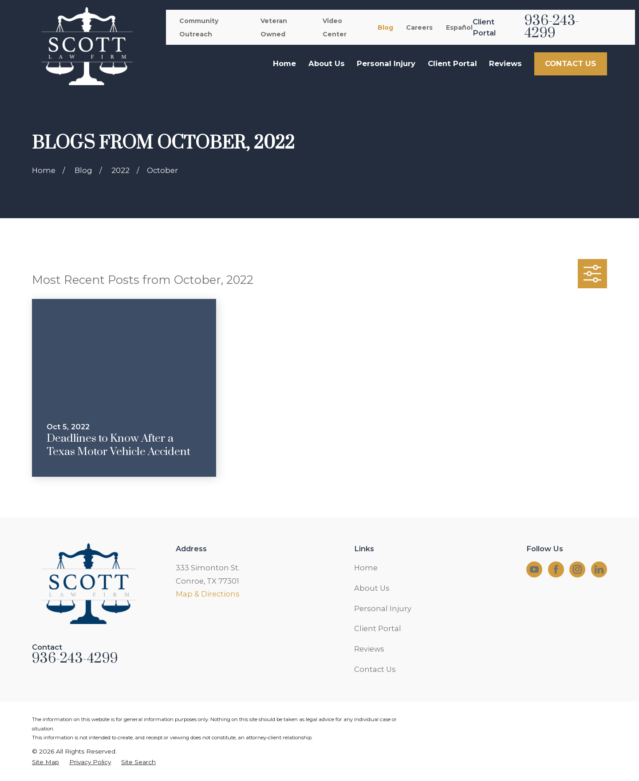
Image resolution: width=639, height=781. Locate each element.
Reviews (369, 648)
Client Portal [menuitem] (452, 63)
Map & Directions (208, 593)
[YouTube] (534, 569)
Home (366, 567)
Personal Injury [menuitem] (386, 63)
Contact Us (375, 669)
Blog (385, 27)
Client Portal (377, 628)
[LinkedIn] (599, 569)
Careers (419, 27)
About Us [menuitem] (326, 63)
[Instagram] (577, 569)
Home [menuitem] (284, 63)
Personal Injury (382, 608)
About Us (372, 588)
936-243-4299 (552, 27)
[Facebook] (556, 569)
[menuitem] (45, 762)
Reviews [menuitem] (505, 63)
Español (459, 27)
